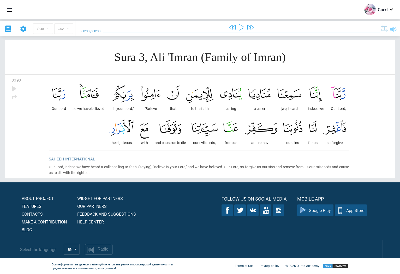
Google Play (315, 210)
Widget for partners (100, 198)
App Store (350, 210)
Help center (90, 222)
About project (38, 198)
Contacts (32, 214)
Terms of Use (244, 266)
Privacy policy (269, 266)
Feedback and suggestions (106, 214)
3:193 (16, 80)
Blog (27, 229)
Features (31, 206)
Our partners (92, 206)
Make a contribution (44, 222)
